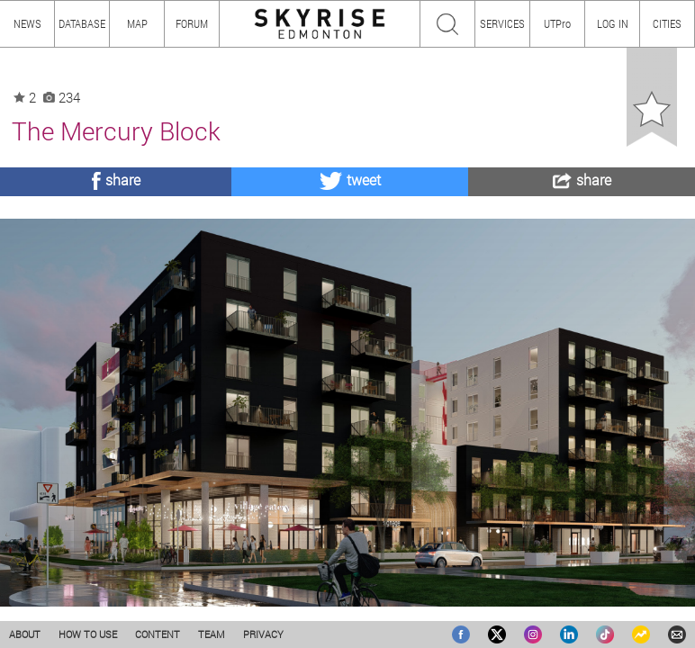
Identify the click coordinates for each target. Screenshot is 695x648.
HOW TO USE (88, 634)
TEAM (211, 634)
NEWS (27, 23)
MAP (137, 23)
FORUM (192, 23)
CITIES (667, 23)
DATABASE (82, 23)
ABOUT (25, 634)
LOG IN (612, 23)
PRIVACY (263, 634)
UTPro (557, 23)
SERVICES (502, 23)
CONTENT (157, 634)
